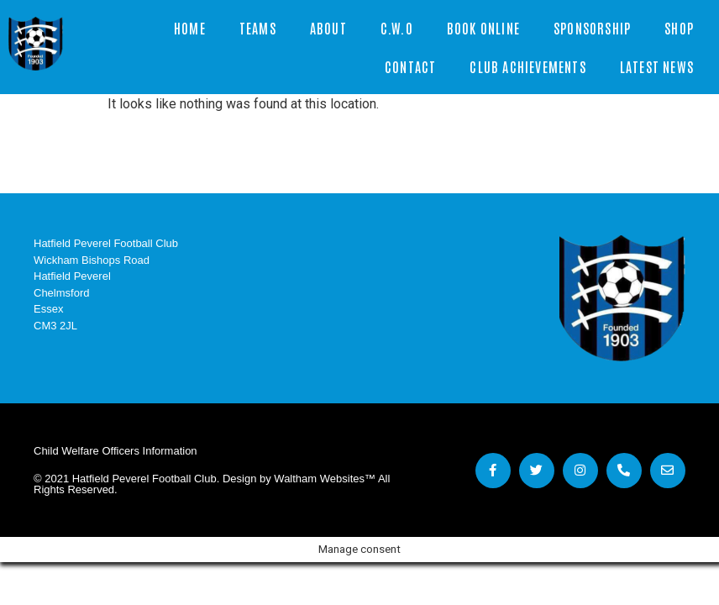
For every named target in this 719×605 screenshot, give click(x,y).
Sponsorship (592, 27)
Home (190, 27)
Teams (257, 27)
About (328, 27)
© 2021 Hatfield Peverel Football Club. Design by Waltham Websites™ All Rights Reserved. (212, 484)
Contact (410, 66)
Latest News (657, 66)
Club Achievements (527, 66)
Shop (679, 27)
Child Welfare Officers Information (115, 451)
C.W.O (396, 27)
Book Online (483, 27)
